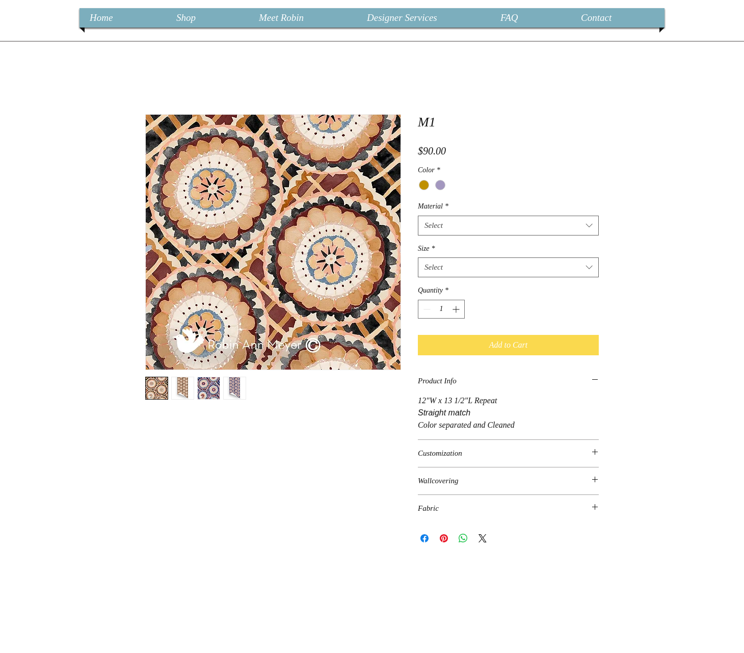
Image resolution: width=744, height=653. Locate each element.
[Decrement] (425, 309)
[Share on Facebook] (424, 538)
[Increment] (456, 309)
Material (433, 206)
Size (426, 248)
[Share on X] (482, 538)
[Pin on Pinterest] (444, 538)
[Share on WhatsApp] (463, 538)
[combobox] (508, 226)
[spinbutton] (441, 309)
